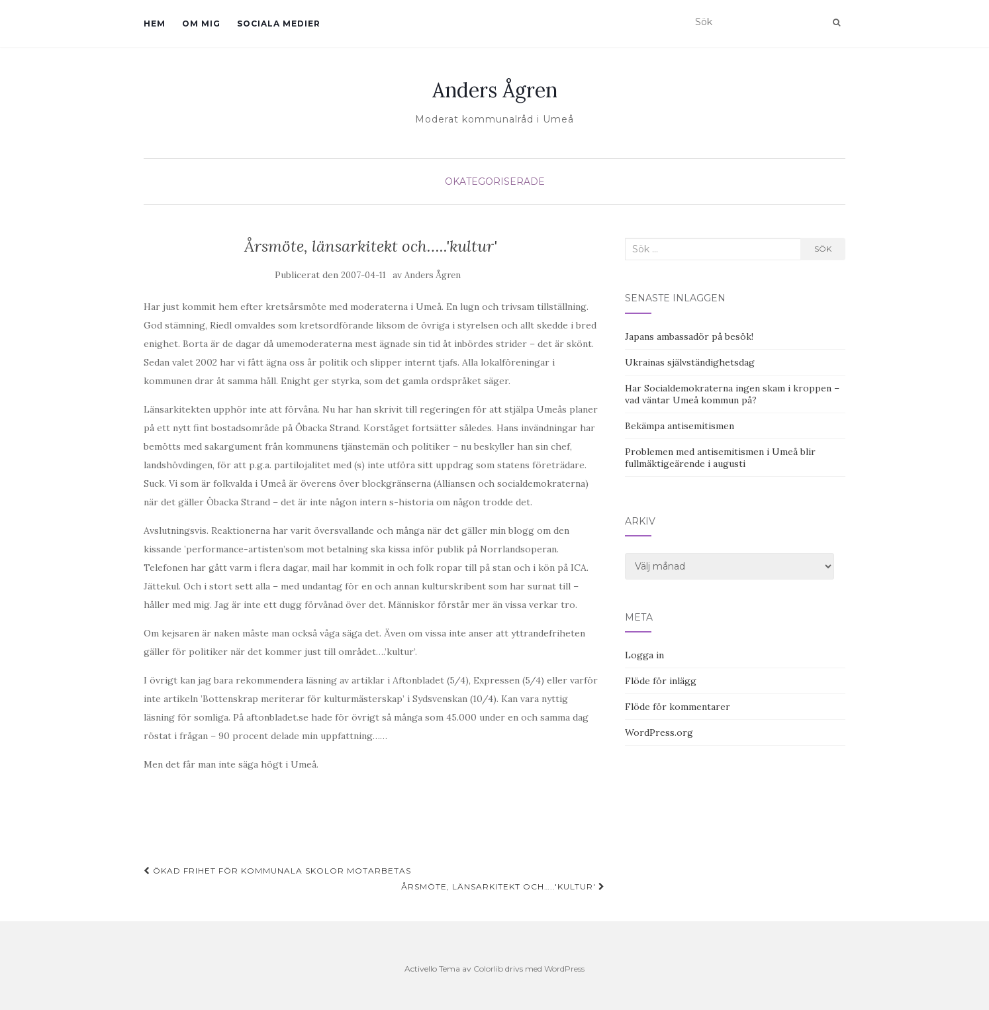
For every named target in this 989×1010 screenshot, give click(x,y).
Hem (154, 23)
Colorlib (488, 969)
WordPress (564, 969)
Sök (822, 249)
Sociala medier (278, 23)
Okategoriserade (495, 181)
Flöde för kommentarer (677, 707)
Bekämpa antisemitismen (679, 426)
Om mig (201, 23)
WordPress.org (659, 732)
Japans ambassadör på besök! (689, 336)
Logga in (644, 655)
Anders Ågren (494, 90)
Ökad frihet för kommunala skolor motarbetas (277, 871)
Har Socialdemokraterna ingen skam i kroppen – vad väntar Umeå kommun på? (732, 394)
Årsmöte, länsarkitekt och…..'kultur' (503, 886)
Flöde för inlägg (660, 681)
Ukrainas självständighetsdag (690, 362)
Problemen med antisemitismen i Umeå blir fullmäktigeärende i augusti (720, 458)
